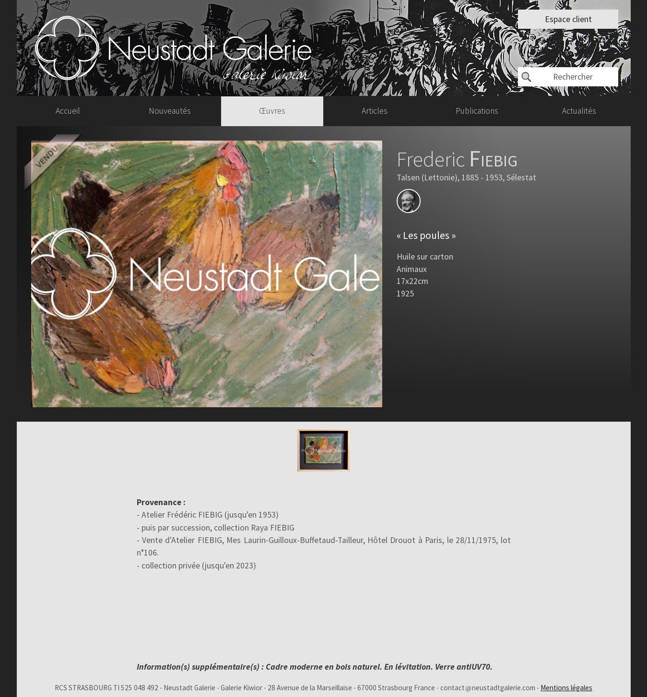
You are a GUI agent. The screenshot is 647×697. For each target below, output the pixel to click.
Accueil (68, 111)
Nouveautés (170, 111)
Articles (375, 111)
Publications (477, 111)
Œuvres (272, 111)
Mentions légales (566, 687)
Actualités (579, 111)
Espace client (568, 19)
